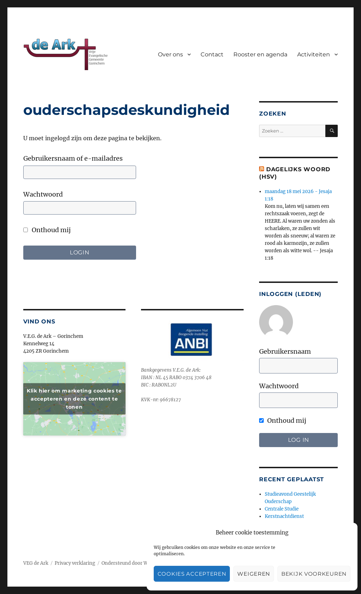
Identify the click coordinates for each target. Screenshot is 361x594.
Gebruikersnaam (285, 351)
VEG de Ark (35, 563)
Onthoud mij (47, 230)
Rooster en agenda (260, 54)
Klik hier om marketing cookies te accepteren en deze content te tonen (74, 398)
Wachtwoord (43, 194)
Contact (212, 54)
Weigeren (253, 573)
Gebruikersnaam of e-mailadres (73, 158)
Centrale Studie (282, 509)
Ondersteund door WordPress (135, 563)
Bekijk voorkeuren (314, 573)
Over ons (170, 54)
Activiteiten (313, 54)
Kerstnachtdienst (284, 516)
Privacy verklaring (75, 563)
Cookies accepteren (192, 573)
